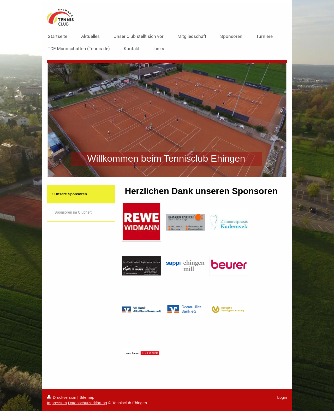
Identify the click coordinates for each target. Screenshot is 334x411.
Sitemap (87, 397)
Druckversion (62, 397)
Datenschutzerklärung (87, 403)
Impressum (57, 403)
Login (282, 397)
